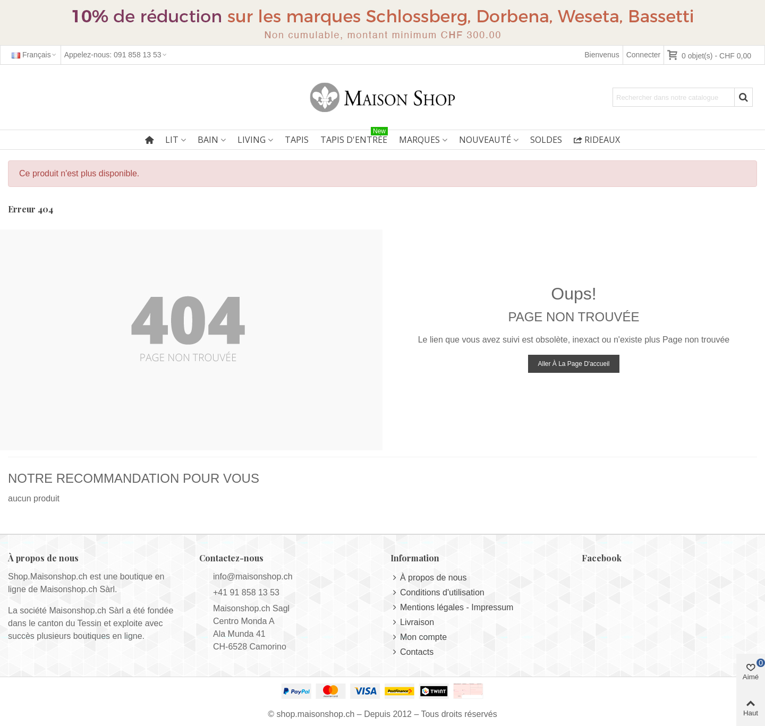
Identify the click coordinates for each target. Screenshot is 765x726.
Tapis (297, 140)
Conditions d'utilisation (437, 592)
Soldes (546, 140)
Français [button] (34, 54)
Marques (419, 140)
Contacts (412, 652)
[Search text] (673, 97)
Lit (171, 140)
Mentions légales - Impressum (451, 607)
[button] (116, 55)
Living (251, 140)
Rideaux (597, 140)
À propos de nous (428, 577)
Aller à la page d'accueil (573, 364)
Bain (208, 140)
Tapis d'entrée (354, 138)
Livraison (412, 622)
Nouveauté (485, 140)
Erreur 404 (30, 209)
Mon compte (418, 637)
